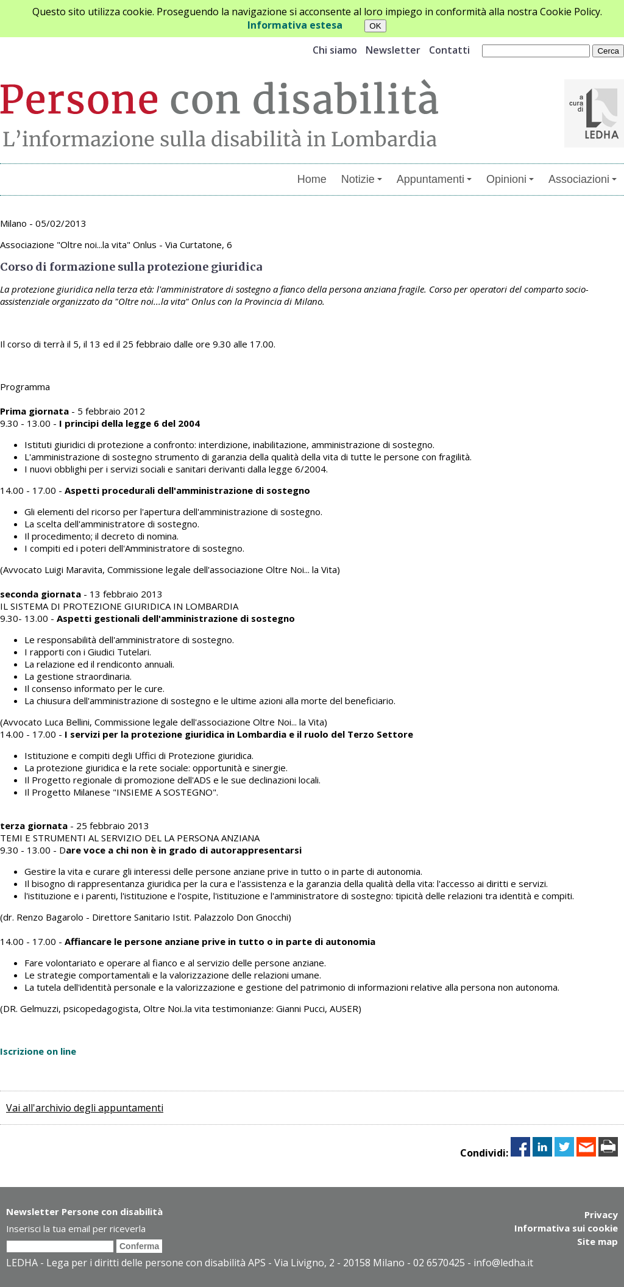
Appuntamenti (434, 179)
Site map (597, 1241)
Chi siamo (335, 50)
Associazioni (582, 179)
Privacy (601, 1214)
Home (312, 179)
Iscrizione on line (38, 1051)
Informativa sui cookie (566, 1228)
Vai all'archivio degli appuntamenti (84, 1107)
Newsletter (393, 50)
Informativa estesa (294, 25)
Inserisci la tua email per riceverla (76, 1228)
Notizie (361, 179)
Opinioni (510, 179)
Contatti (449, 50)
